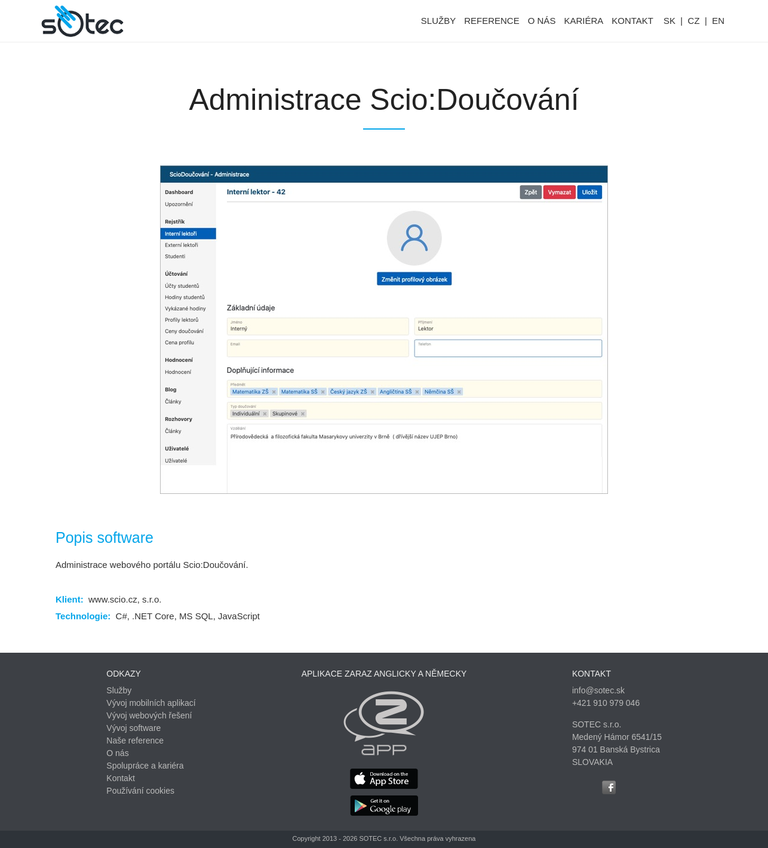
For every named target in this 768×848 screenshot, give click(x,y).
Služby (118, 690)
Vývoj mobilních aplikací (150, 703)
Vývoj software (133, 728)
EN (718, 21)
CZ (694, 21)
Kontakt (120, 778)
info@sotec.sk (598, 690)
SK (669, 21)
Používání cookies (140, 790)
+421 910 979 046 (606, 703)
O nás (117, 753)
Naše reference (135, 740)
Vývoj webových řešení (149, 715)
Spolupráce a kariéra (144, 765)
